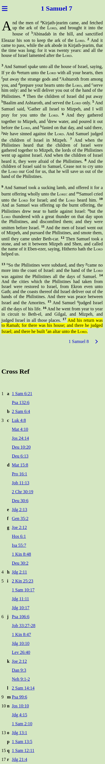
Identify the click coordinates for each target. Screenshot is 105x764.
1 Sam (50, 8)
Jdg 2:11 (19, 572)
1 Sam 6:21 (22, 393)
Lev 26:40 (21, 652)
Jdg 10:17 (20, 607)
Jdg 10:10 (20, 643)
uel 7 (65, 8)
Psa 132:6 (20, 402)
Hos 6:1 (19, 536)
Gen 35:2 (20, 518)
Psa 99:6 (19, 697)
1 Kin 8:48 (21, 554)
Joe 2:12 (19, 527)
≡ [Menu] (4, 8)
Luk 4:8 (19, 420)
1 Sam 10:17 (23, 589)
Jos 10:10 (20, 705)
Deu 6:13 (20, 456)
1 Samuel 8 (79, 341)
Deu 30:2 (20, 563)
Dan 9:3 (19, 670)
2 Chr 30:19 (22, 491)
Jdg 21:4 (19, 759)
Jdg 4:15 (19, 714)
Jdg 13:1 (19, 732)
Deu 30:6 (20, 500)
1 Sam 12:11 (23, 750)
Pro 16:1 (19, 474)
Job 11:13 (20, 482)
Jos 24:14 (20, 438)
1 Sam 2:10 (22, 723)
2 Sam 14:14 (23, 688)
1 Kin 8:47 (21, 634)
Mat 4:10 (20, 429)
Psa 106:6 (20, 616)
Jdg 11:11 (20, 598)
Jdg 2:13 (19, 509)
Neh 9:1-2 (21, 679)
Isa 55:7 (19, 545)
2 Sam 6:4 (21, 411)
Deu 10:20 (21, 447)
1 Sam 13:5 (22, 741)
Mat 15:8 (20, 465)
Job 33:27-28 (23, 625)
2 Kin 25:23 (22, 581)
